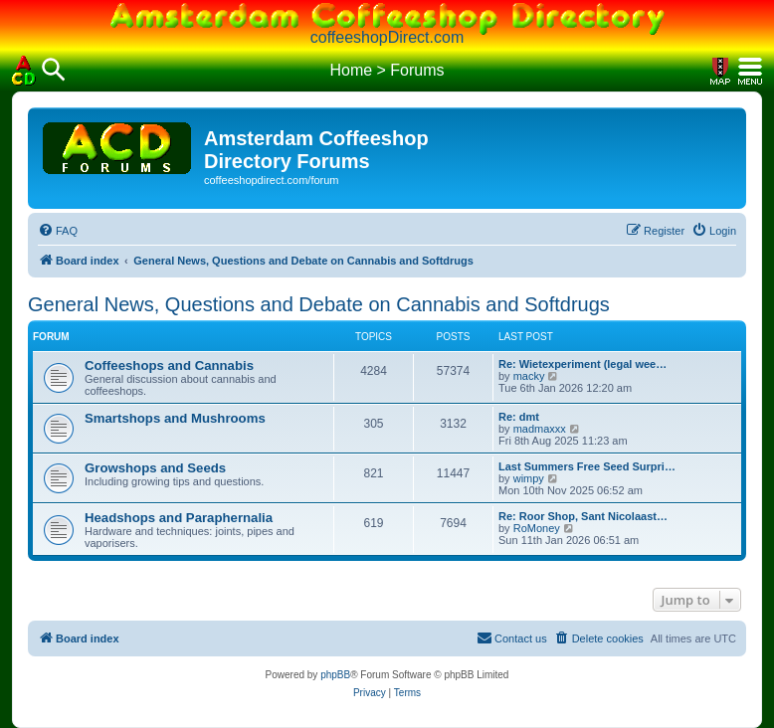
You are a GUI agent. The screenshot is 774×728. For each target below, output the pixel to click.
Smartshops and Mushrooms (175, 418)
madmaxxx (539, 429)
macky (529, 376)
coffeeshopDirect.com (387, 37)
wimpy (528, 478)
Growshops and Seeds (155, 467)
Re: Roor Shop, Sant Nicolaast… (583, 516)
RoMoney (536, 528)
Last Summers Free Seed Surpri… (587, 466)
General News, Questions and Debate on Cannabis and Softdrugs (319, 304)
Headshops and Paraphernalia (179, 517)
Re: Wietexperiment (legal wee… (582, 364)
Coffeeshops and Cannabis (169, 365)
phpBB (335, 674)
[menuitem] (58, 231)
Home (350, 70)
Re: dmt (518, 417)
